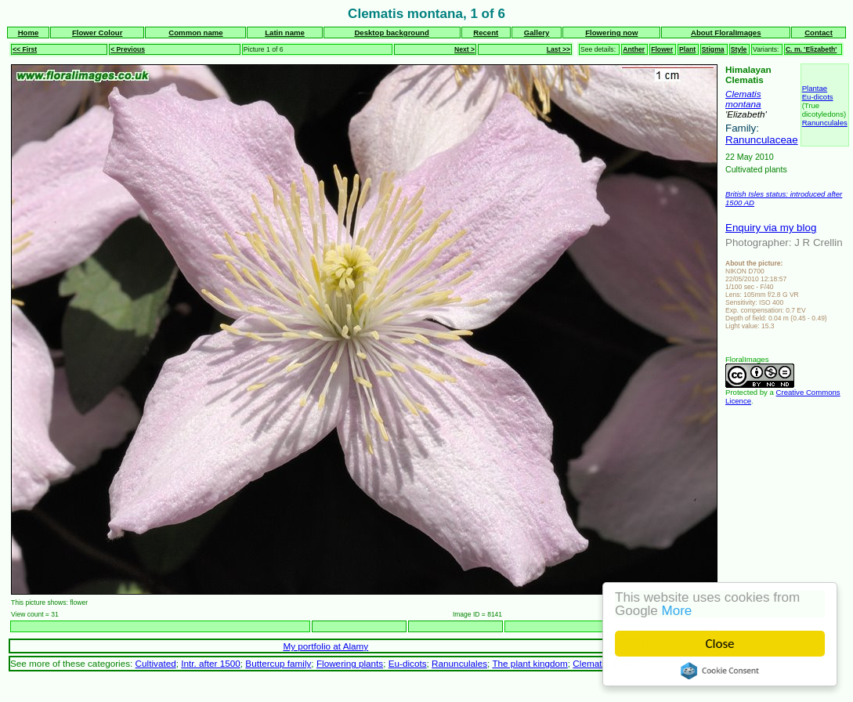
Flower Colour (97, 32)
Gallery (537, 32)
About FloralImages (726, 32)
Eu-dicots (817, 96)
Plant (687, 49)
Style (739, 49)
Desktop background (391, 32)
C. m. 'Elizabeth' (811, 49)
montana (743, 104)
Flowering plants (349, 663)
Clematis (743, 94)
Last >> (558, 49)
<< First (25, 49)
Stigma (713, 49)
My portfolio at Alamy (325, 646)
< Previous (127, 49)
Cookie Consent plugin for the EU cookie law (720, 670)
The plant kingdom (529, 663)
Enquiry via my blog (770, 227)
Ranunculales (825, 122)
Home (28, 32)
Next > (464, 49)
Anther (634, 49)
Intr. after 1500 (210, 663)
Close (720, 643)
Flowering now (611, 32)
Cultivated (156, 663)
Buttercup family (278, 663)
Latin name (285, 32)
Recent (485, 32)
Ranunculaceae (761, 140)
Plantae (815, 88)
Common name (195, 32)
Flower (662, 49)
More (677, 610)
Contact (818, 32)
